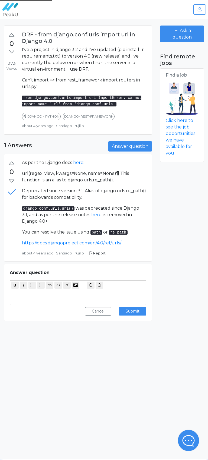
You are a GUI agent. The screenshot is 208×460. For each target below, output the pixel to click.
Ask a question (182, 34)
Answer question (130, 146)
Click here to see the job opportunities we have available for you (180, 137)
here (78, 162)
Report (97, 253)
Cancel (98, 311)
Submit (132, 311)
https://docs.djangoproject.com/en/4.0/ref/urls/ (71, 242)
